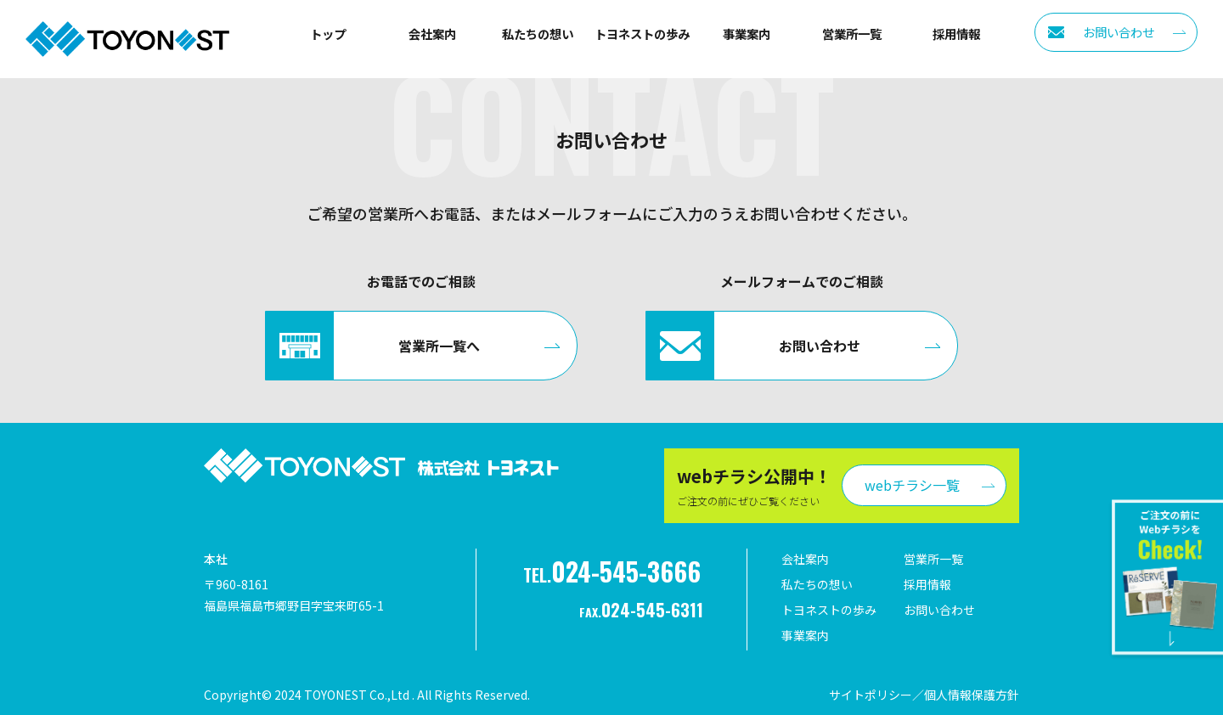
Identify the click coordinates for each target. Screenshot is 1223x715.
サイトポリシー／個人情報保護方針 (924, 694)
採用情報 (956, 33)
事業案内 (746, 33)
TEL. (612, 571)
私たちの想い (537, 33)
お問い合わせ (939, 609)
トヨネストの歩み (642, 33)
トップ (328, 33)
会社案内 (432, 33)
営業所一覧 (852, 33)
